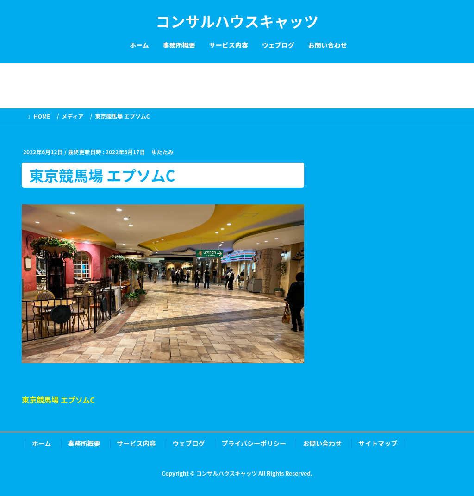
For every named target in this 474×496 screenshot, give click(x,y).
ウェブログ (189, 443)
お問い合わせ (322, 443)
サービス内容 (136, 443)
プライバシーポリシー (254, 443)
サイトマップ (377, 443)
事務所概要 (84, 443)
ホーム (41, 443)
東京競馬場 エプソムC (58, 399)
